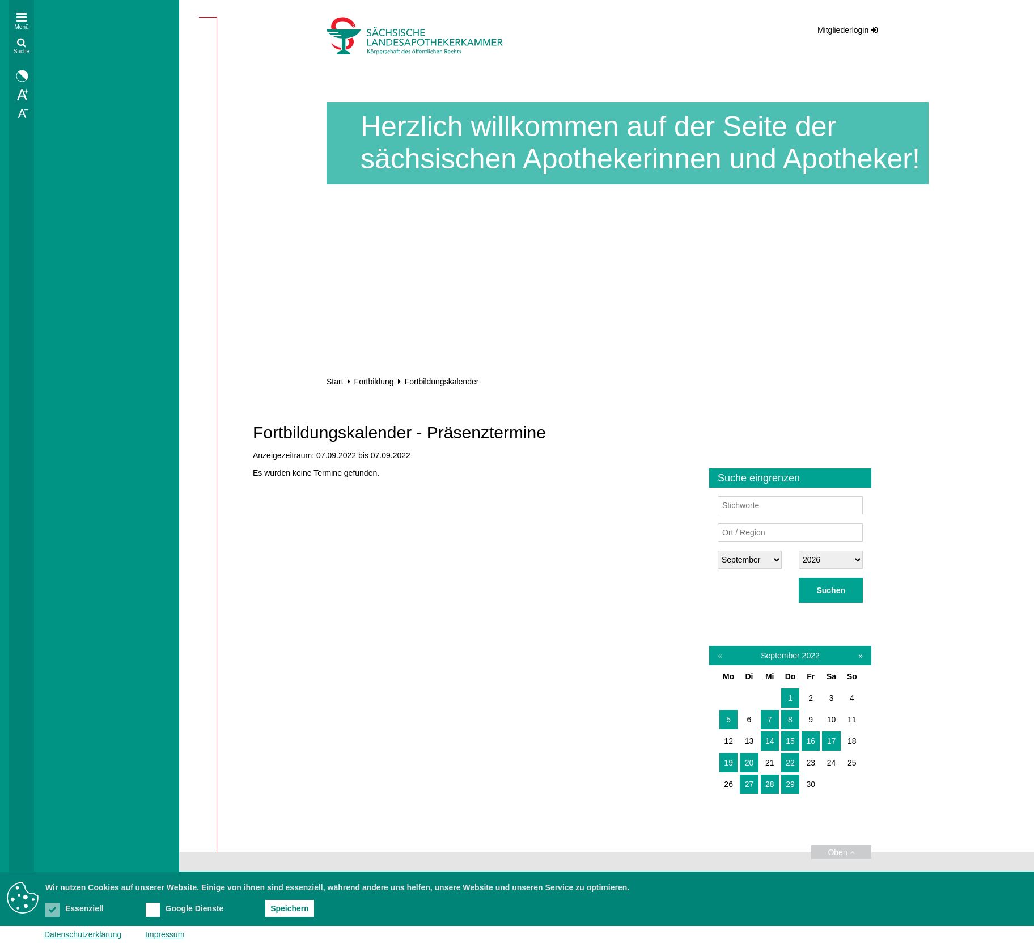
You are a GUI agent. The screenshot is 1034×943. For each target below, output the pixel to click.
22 (790, 762)
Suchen (830, 590)
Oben (841, 852)
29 (790, 784)
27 (749, 784)
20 (749, 762)
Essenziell (74, 908)
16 (810, 741)
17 (831, 741)
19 (728, 762)
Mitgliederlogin (842, 30)
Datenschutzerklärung (82, 934)
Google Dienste (185, 908)
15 (790, 741)
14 (769, 741)
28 (769, 784)
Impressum (164, 934)
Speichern (289, 908)
